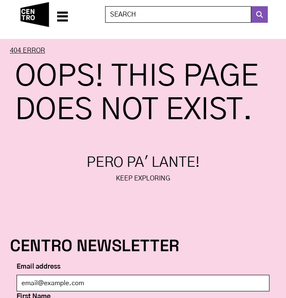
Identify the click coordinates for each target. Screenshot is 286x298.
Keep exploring (143, 178)
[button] (62, 14)
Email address (38, 266)
